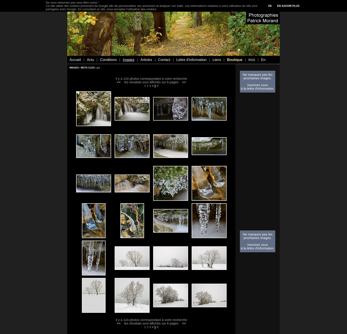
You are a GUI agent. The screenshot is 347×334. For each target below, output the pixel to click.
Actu (90, 60)
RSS (252, 60)
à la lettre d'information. (257, 88)
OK (270, 6)
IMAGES (74, 67)
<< (119, 82)
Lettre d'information (191, 60)
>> (184, 82)
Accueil (75, 60)
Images (128, 60)
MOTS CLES (87, 67)
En (263, 60)
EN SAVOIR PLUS (288, 6)
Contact (164, 60)
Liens (216, 60)
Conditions (108, 60)
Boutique (234, 60)
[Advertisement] (257, 163)
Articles (146, 60)
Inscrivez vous (257, 85)
